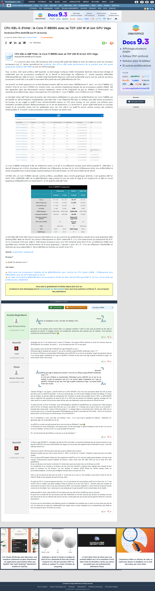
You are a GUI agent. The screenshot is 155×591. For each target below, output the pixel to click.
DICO (105, 8)
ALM (45, 5)
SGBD (93, 5)
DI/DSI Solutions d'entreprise (22, 5)
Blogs (57, 2)
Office (100, 5)
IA (41, 5)
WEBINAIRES (48, 8)
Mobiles (107, 5)
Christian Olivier (31, 39)
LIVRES (57, 8)
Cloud (36, 5)
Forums (31, 2)
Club (111, 2)
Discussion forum (135, 102)
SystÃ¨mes (115, 5)
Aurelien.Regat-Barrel (17, 320)
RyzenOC (16, 347)
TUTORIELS (33, 8)
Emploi (86, 2)
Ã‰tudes (95, 2)
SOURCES (83, 8)
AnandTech (18, 254)
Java (60, 5)
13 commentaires (47, 39)
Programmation (84, 5)
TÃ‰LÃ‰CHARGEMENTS (69, 8)
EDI (75, 5)
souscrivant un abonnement (52, 291)
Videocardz (29, 254)
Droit (104, 2)
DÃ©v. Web (68, 5)
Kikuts (17, 371)
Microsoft (53, 5)
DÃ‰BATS (92, 8)
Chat (64, 2)
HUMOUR (112, 8)
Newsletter (75, 2)
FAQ (50, 2)
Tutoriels (42, 2)
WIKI (99, 8)
